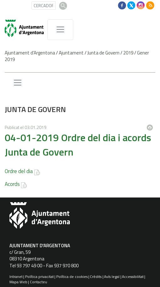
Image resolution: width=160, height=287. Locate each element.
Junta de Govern (103, 52)
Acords (12, 184)
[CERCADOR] (43, 5)
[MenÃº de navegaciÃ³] (60, 29)
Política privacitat (39, 276)
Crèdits (96, 276)
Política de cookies (72, 276)
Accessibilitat (133, 276)
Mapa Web (18, 282)
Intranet (16, 276)
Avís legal (111, 276)
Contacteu (38, 282)
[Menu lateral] (17, 83)
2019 (128, 52)
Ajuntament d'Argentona (30, 52)
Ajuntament (71, 52)
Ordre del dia (19, 171)
